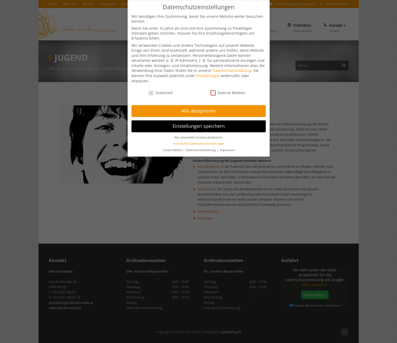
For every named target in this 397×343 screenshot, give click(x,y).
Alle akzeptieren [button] (198, 108)
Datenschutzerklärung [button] (201, 147)
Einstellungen (208, 72)
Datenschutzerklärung (232, 67)
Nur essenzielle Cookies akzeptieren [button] (199, 134)
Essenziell (161, 89)
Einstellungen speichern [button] (199, 123)
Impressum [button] (227, 147)
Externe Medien (228, 89)
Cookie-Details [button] (172, 147)
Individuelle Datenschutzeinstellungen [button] (198, 140)
